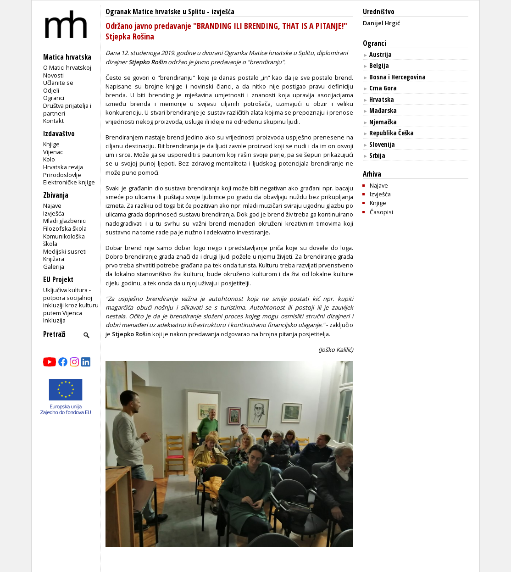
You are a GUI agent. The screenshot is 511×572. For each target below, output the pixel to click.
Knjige (51, 144)
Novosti (53, 75)
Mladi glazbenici (65, 221)
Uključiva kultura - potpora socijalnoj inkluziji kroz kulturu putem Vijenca (71, 301)
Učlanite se (58, 82)
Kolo (49, 159)
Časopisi (381, 212)
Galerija (53, 266)
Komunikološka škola (64, 240)
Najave (52, 205)
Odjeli (51, 90)
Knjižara (53, 259)
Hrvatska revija (63, 167)
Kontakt (53, 121)
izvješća (222, 12)
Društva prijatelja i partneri (67, 109)
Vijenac (53, 152)
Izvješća (53, 213)
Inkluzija (54, 320)
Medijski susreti (65, 251)
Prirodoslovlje (62, 175)
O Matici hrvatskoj (67, 67)
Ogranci (53, 98)
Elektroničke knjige (69, 182)
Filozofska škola (65, 228)
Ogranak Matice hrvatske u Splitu (155, 12)
